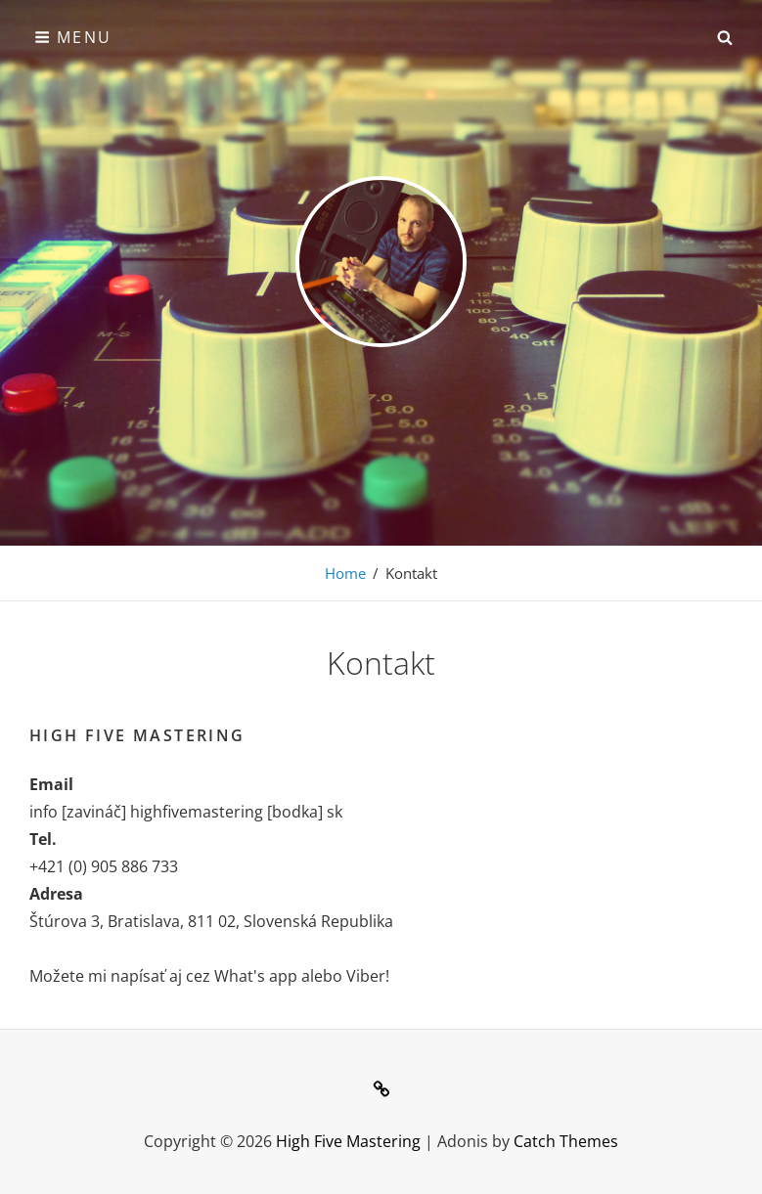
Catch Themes (566, 1141)
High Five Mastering (348, 1141)
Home (345, 573)
